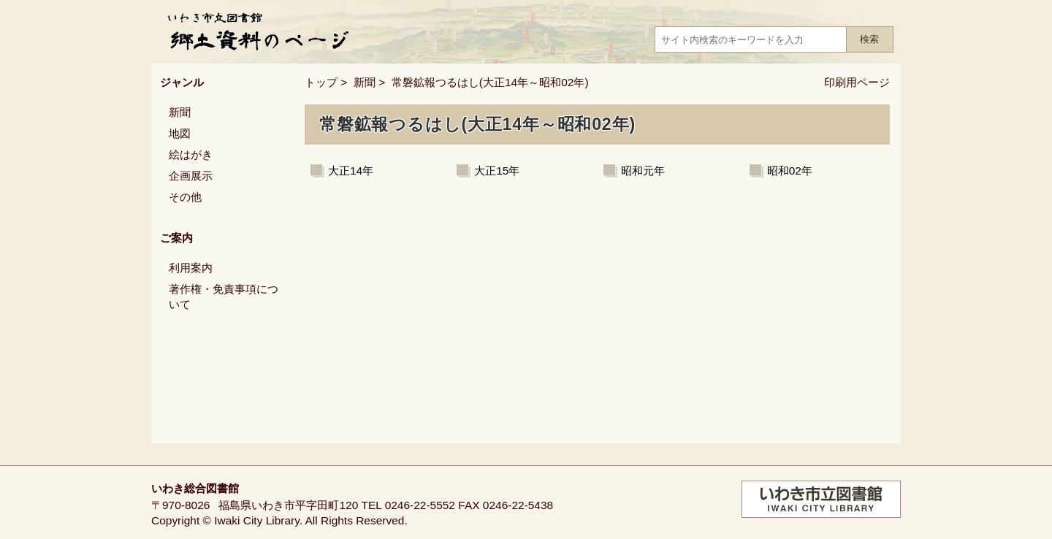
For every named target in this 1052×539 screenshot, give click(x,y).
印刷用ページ (857, 82)
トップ (321, 82)
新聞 (365, 82)
